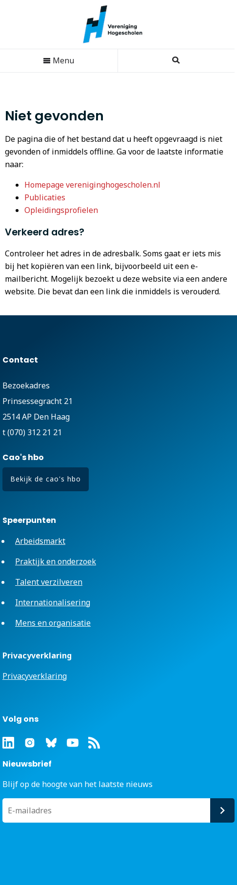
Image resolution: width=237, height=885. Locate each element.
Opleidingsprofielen (61, 210)
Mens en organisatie (53, 622)
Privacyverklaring (34, 676)
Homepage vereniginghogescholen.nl (92, 184)
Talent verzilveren (48, 582)
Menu (58, 60)
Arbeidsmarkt (40, 541)
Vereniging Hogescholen (117, 24)
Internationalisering (52, 602)
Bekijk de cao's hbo (45, 478)
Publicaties (44, 197)
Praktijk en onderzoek (55, 561)
